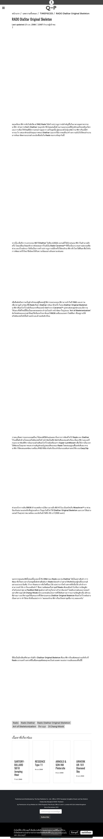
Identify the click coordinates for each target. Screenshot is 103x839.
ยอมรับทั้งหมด (86, 833)
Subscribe (45, 817)
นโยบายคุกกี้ (21, 835)
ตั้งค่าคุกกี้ (74, 833)
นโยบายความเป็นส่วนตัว (59, 833)
